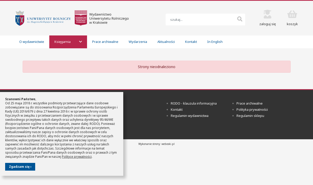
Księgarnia (68, 41)
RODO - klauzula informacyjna (194, 103)
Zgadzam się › (20, 166)
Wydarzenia (138, 41)
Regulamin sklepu (250, 115)
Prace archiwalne (105, 41)
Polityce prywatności (77, 156)
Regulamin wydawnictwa (189, 115)
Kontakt (191, 41)
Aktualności (166, 41)
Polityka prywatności (252, 109)
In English (215, 41)
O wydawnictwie (31, 41)
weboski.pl (168, 144)
